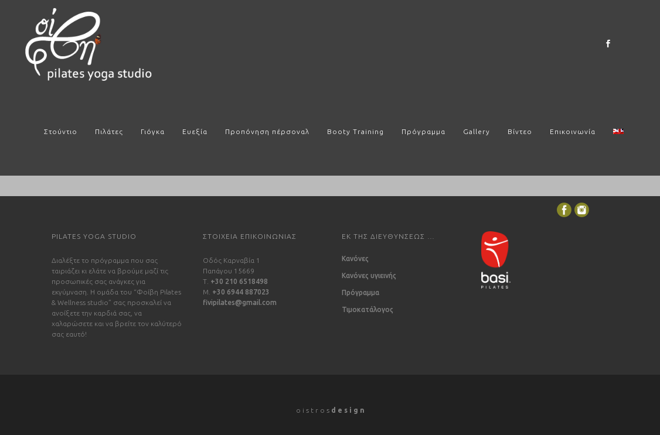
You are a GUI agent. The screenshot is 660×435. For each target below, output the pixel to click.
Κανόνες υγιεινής (369, 275)
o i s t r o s (330, 410)
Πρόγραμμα (360, 292)
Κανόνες (355, 258)
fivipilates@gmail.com (240, 302)
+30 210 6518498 (239, 281)
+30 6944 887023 (241, 292)
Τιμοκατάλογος (367, 309)
